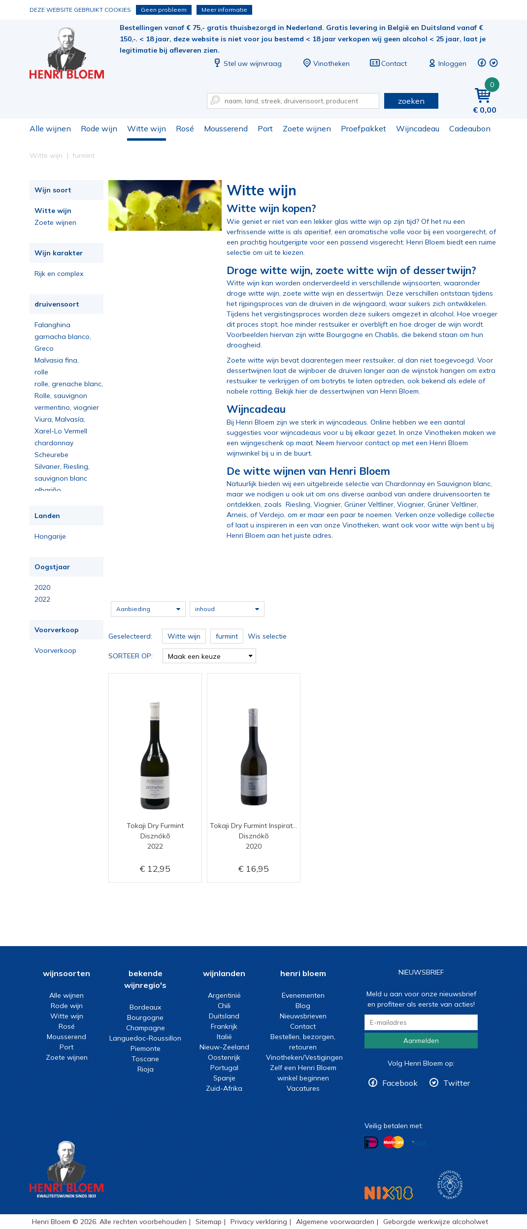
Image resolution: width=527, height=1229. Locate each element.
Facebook (400, 1083)
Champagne (145, 1027)
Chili (224, 1005)
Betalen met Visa (418, 1143)
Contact (388, 63)
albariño (47, 490)
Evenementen (303, 995)
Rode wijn (99, 128)
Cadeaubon (470, 128)
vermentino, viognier (66, 407)
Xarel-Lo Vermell (60, 431)
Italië (224, 1036)
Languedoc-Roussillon (145, 1038)
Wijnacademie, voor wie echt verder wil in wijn (449, 1184)
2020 (42, 587)
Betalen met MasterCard (393, 1142)
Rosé (185, 128)
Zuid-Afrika (224, 1088)
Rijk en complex (58, 273)
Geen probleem (164, 9)
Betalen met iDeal (371, 1143)
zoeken (411, 101)
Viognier (327, 504)
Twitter (456, 1083)
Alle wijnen (50, 128)
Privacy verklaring (259, 1221)
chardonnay (53, 442)
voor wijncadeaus (292, 432)
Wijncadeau (417, 128)
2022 (42, 599)
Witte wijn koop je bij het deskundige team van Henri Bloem (73, 54)
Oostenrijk (224, 1057)
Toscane (145, 1058)
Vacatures (303, 1088)
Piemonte (146, 1048)
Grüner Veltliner (369, 504)
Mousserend (226, 128)
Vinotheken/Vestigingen (304, 1057)
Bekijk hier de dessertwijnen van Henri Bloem (347, 391)
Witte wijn (146, 128)
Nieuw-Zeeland (224, 1047)
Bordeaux (145, 1007)
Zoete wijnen (307, 128)
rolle (41, 372)
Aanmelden (421, 1041)
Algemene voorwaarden (335, 1221)
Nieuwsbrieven (303, 1016)
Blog (303, 1005)
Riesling (298, 504)
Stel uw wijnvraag (247, 63)
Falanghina (52, 324)
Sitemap (209, 1221)
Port (265, 128)
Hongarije (50, 536)
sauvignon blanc (60, 478)
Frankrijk (224, 1026)
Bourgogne (145, 1017)
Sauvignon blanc (464, 483)
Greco (44, 348)
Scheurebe (51, 454)
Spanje (224, 1078)
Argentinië (224, 995)
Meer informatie (224, 9)
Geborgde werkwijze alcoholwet (435, 1221)
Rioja (145, 1069)
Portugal (224, 1067)
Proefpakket (363, 128)
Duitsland (224, 1016)
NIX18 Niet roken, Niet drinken (388, 1192)
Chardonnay (405, 483)
